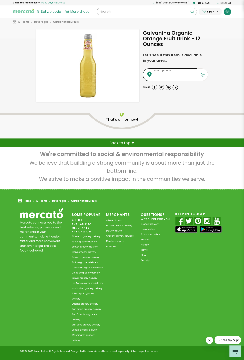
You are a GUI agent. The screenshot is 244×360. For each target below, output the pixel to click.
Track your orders (150, 234)
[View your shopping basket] (227, 11)
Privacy (145, 244)
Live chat (224, 2)
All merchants (114, 220)
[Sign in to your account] (210, 11)
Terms (144, 249)
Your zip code (162, 70)
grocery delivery (86, 236)
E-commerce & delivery (119, 225)
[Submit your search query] (192, 11)
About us (111, 246)
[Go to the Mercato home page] (23, 10)
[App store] (186, 229)
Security (145, 260)
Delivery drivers (114, 230)
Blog (143, 255)
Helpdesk (146, 239)
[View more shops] (78, 11)
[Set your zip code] (48, 11)
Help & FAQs (201, 2)
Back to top (122, 142)
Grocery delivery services (120, 235)
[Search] (147, 11)
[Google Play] (211, 229)
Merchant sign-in (115, 241)
